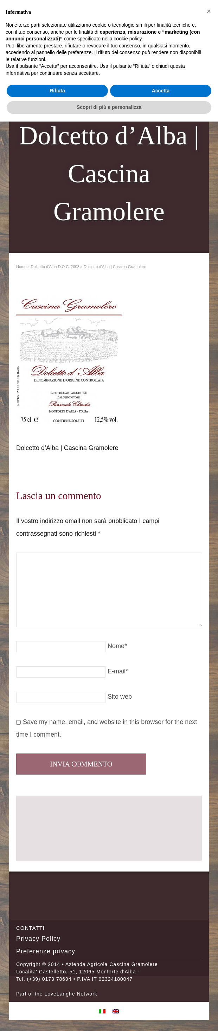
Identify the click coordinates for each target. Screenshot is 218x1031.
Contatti (30, 928)
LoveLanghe (59, 994)
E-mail (118, 671)
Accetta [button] (161, 90)
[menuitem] (102, 1011)
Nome (117, 646)
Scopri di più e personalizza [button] (109, 107)
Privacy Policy (38, 938)
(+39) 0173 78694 (49, 979)
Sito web (120, 696)
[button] (208, 11)
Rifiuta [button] (57, 90)
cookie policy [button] (127, 38)
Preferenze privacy (45, 951)
